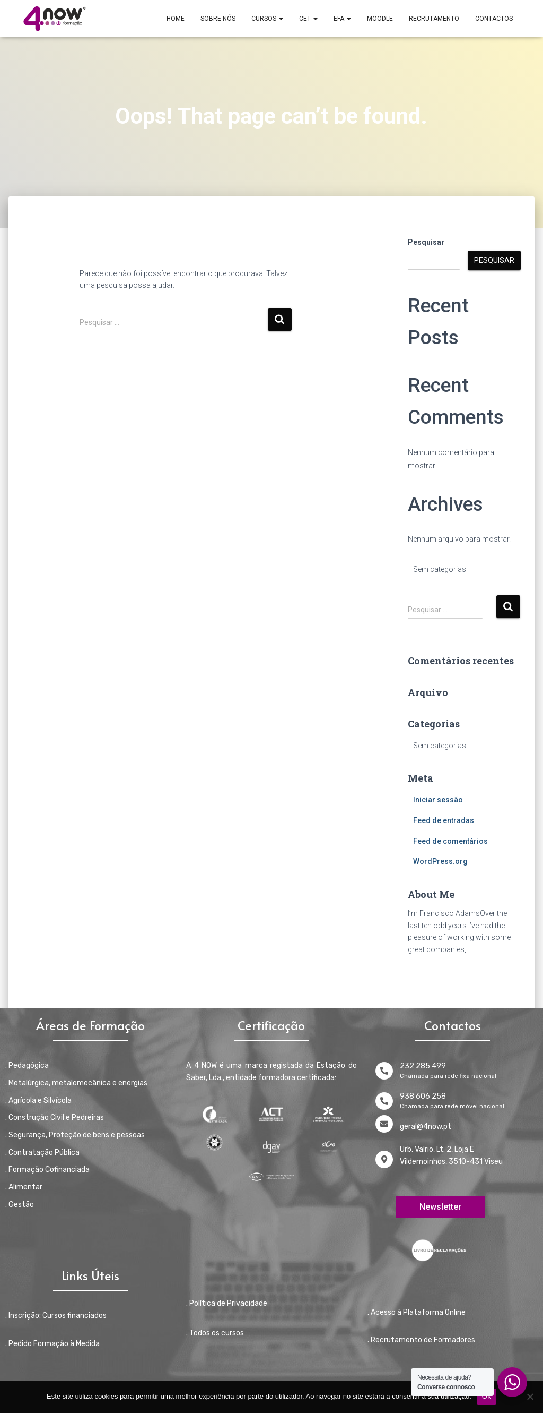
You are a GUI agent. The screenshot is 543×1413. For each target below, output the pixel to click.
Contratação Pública (44, 1152)
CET (308, 18)
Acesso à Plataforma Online (418, 1312)
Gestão (21, 1204)
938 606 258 (423, 1096)
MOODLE (380, 18)
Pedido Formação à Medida (54, 1343)
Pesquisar (426, 242)
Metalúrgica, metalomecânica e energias (77, 1082)
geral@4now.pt (425, 1126)
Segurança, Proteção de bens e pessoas (76, 1135)
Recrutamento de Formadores (423, 1340)
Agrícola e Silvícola (40, 1100)
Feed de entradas (443, 820)
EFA (342, 18)
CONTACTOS (494, 18)
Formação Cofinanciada (49, 1169)
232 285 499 (423, 1066)
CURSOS (267, 18)
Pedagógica (28, 1065)
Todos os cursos (216, 1333)
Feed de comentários (450, 841)
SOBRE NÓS (217, 18)
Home (176, 18)
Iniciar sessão (438, 799)
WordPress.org (440, 861)
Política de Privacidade (228, 1303)
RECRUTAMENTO (434, 18)
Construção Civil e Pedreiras (56, 1117)
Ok (486, 1396)
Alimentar (25, 1187)
